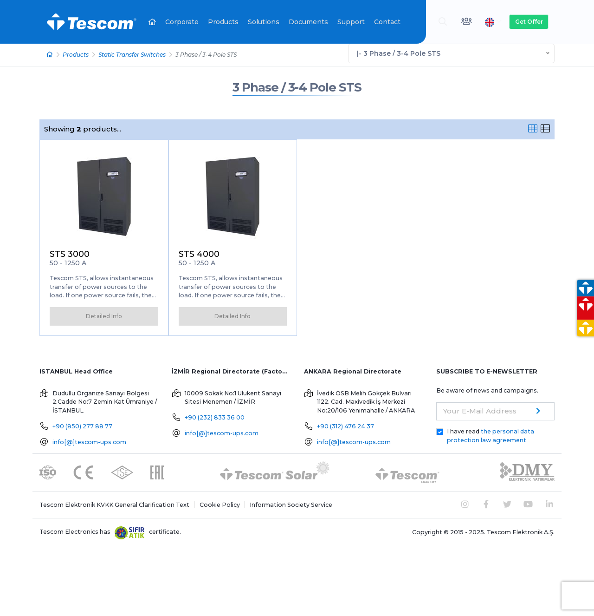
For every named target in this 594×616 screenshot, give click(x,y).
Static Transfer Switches (132, 54)
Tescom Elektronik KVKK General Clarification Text (114, 503)
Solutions (263, 22)
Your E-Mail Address (480, 410)
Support (351, 22)
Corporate (182, 22)
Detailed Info (104, 315)
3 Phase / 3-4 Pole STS (297, 86)
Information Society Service (291, 503)
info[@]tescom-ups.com (89, 441)
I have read (490, 435)
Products (223, 22)
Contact (387, 22)
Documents (308, 22)
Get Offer (529, 21)
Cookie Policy (220, 503)
